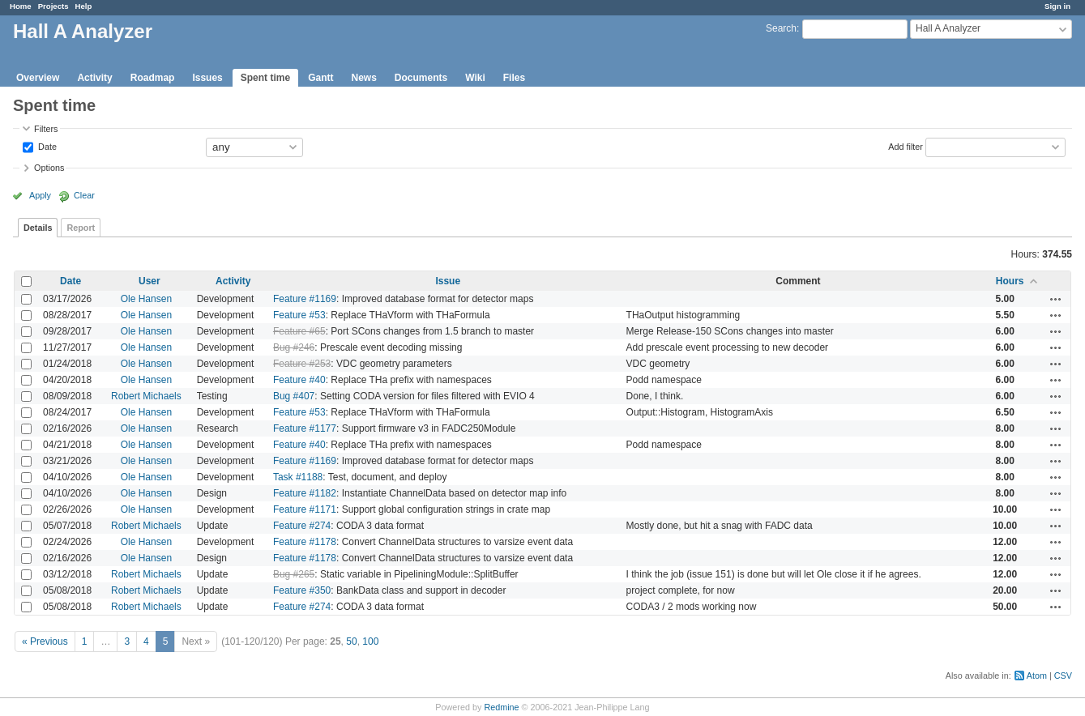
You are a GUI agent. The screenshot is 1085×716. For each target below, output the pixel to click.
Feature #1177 (304, 428)
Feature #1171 (304, 509)
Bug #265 (293, 574)
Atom (1037, 675)
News (363, 77)
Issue (447, 281)
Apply (40, 195)
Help (83, 6)
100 (370, 641)
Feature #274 (302, 525)
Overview (37, 77)
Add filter (905, 146)
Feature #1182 (304, 493)
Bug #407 (293, 396)
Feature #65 (299, 331)
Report (80, 227)
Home (21, 6)
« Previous (45, 641)
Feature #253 (302, 363)
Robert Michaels (146, 396)
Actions (1055, 298)
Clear (84, 195)
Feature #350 (302, 590)
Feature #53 (299, 315)
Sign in (1057, 6)
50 (351, 641)
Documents (421, 77)
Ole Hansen (146, 299)
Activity (94, 77)
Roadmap (152, 77)
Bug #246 (293, 347)
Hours (1010, 281)
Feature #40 (299, 380)
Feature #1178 (304, 542)
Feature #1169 (304, 299)
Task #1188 (298, 477)
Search (781, 28)
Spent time (265, 77)
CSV (1063, 675)
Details (37, 227)
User (149, 281)
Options (49, 168)
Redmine (501, 707)
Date (46, 146)
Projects (53, 6)
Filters (46, 129)
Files (514, 77)
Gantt (320, 77)
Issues (207, 77)
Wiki (475, 77)
